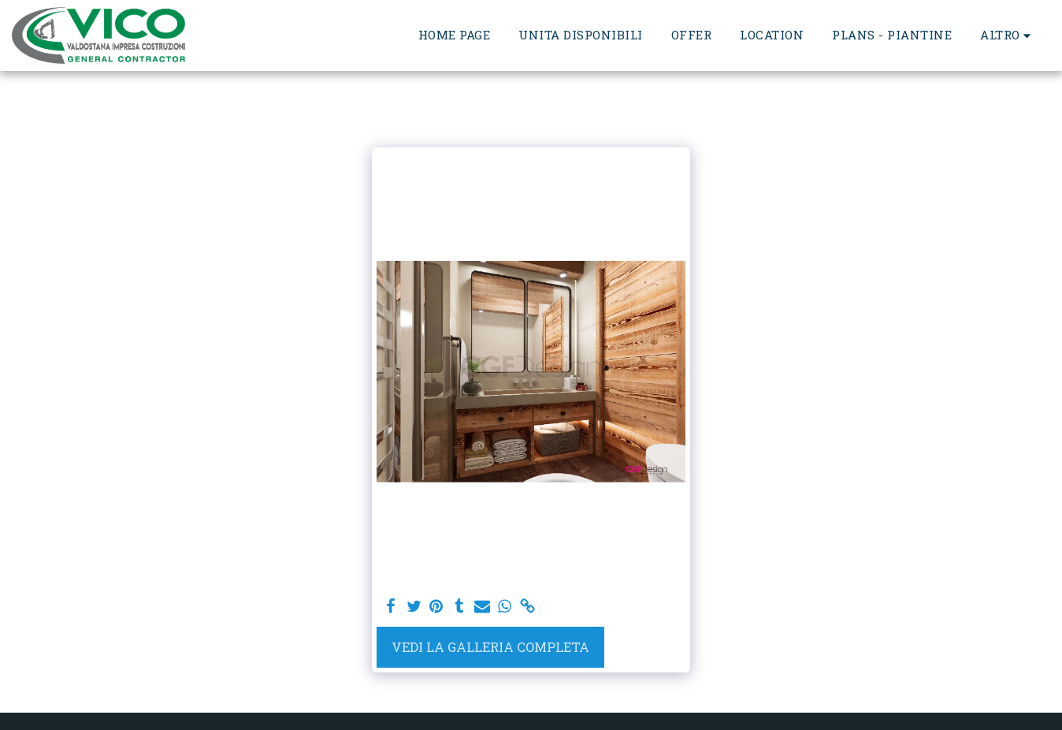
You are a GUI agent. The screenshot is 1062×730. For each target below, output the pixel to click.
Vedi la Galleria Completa (490, 647)
